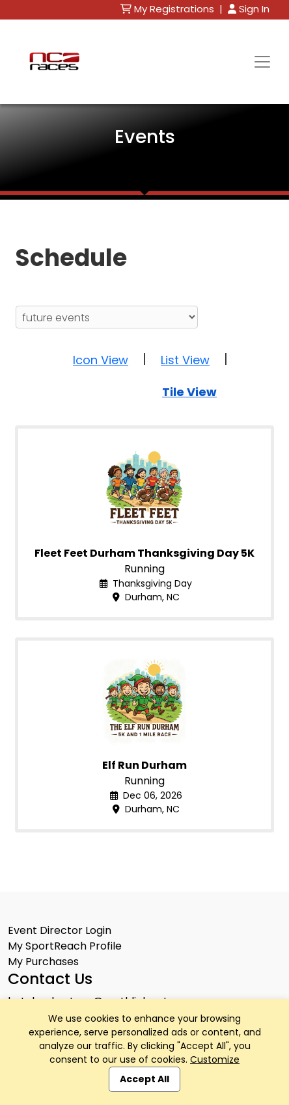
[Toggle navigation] (262, 61)
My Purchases (43, 961)
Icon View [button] (100, 360)
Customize (215, 1059)
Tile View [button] (189, 392)
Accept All (144, 1078)
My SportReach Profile (65, 946)
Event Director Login (59, 930)
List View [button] (185, 360)
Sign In (248, 9)
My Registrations (168, 9)
